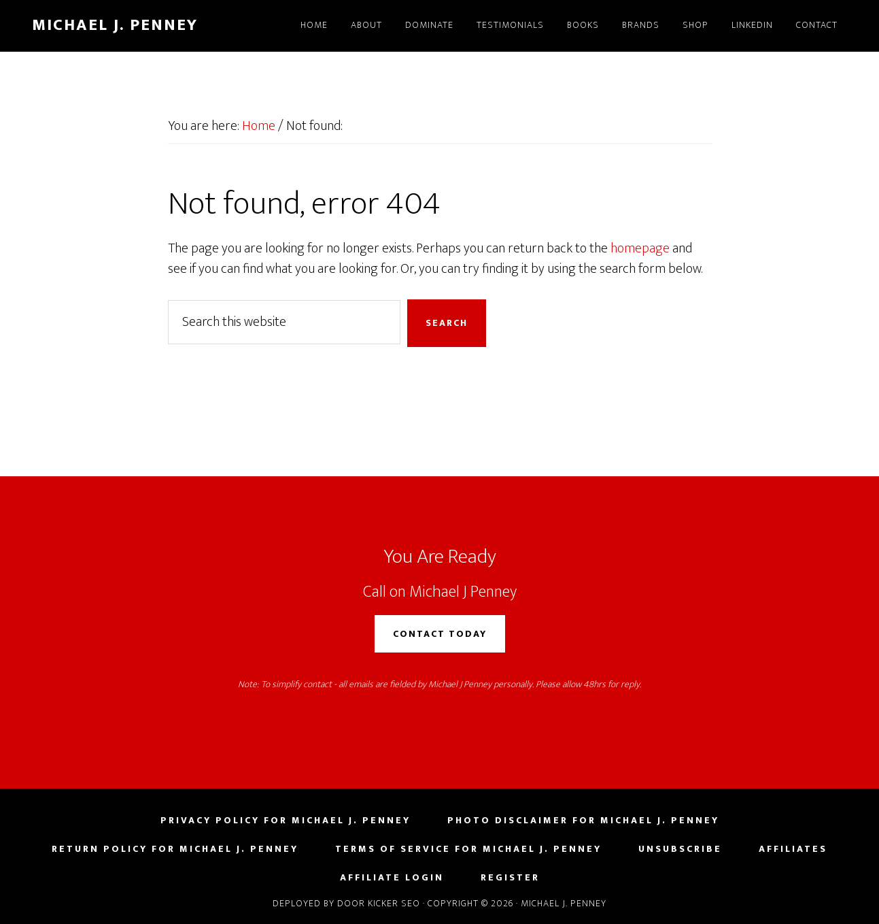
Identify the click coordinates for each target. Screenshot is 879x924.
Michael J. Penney (115, 25)
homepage (640, 248)
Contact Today (440, 634)
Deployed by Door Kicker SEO (346, 903)
